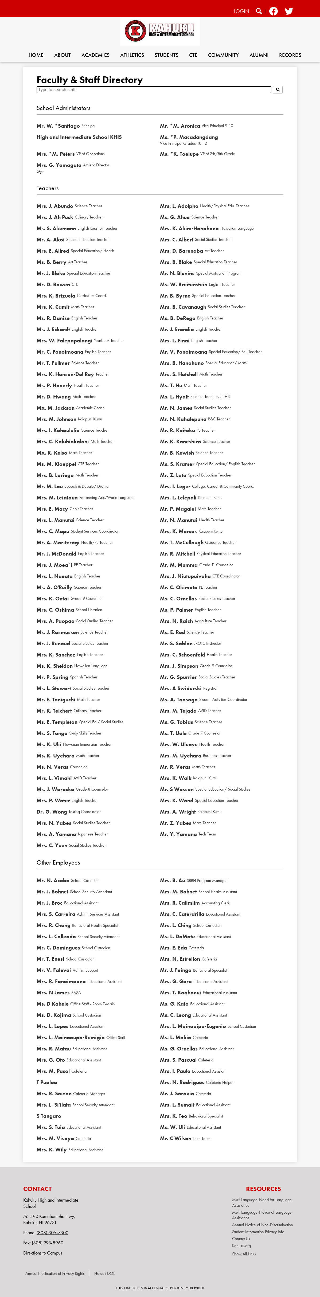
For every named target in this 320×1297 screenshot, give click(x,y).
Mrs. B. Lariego (55, 475)
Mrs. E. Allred (53, 250)
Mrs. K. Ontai (53, 598)
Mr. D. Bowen (53, 284)
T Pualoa (47, 1082)
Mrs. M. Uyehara (180, 755)
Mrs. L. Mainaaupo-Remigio (71, 1037)
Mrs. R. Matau (54, 1048)
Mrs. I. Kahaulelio (58, 430)
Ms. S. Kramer (177, 463)
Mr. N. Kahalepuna (183, 419)
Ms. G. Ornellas (179, 1048)
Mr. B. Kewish (177, 452)
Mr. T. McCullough (182, 542)
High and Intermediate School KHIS (79, 137)
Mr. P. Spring (52, 677)
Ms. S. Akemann (56, 228)
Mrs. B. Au (172, 880)
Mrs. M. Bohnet (178, 891)
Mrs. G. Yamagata (59, 165)
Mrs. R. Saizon (54, 1093)
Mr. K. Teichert (54, 710)
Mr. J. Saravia (177, 1093)
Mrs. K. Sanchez (56, 654)
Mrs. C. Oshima (55, 609)
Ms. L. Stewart (54, 688)
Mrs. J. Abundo (55, 205)
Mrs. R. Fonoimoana (61, 981)
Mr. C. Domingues (58, 947)
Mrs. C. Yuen (52, 845)
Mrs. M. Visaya (55, 1138)
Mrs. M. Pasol (53, 1071)
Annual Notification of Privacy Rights (55, 1273)
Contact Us (241, 1238)
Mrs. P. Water (53, 800)
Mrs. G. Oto (51, 1059)
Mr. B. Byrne (175, 295)
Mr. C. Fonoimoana (60, 351)
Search (259, 12)
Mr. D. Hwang (54, 396)
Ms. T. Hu (171, 385)
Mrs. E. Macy (52, 508)
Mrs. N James (53, 992)
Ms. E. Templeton (57, 721)
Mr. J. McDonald (56, 553)
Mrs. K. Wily (52, 1149)
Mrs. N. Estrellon (180, 958)
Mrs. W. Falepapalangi (64, 340)
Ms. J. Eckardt (53, 329)
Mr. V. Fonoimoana (183, 351)
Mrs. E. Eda (173, 947)
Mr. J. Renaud (53, 643)
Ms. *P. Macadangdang (189, 137)
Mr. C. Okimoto (178, 587)
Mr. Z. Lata (173, 475)
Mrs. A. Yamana (56, 834)
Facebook (273, 12)
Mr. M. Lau (50, 486)
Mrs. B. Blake (176, 262)
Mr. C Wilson (175, 1138)
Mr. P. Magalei (178, 508)
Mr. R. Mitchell (177, 553)
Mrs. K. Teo (173, 1115)
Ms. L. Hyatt (174, 396)
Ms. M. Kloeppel (56, 463)
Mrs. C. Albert (176, 239)
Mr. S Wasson (177, 789)
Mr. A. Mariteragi (58, 542)
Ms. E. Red (172, 632)
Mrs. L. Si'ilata (54, 1104)
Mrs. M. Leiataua (57, 497)
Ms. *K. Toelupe (179, 153)
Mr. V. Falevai (54, 970)
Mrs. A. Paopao (56, 621)
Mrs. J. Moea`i (54, 564)
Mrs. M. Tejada (178, 710)
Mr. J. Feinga (176, 970)
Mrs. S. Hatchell (179, 374)
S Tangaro (49, 1115)
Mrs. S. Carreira (56, 914)
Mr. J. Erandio (177, 329)
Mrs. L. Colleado (56, 936)
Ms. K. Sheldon (55, 665)
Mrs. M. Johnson (56, 419)
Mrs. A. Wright (178, 811)
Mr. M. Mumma (179, 564)
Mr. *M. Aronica (180, 125)
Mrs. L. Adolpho (179, 205)
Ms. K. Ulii (49, 744)
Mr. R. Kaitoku (177, 430)
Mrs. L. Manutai (56, 520)
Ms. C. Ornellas (178, 598)
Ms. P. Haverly (54, 385)
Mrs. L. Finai (175, 340)
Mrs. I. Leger (175, 486)
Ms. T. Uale (173, 733)
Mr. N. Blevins (177, 273)
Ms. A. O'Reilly (54, 587)
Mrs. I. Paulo (175, 1071)
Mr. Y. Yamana (178, 834)
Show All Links (244, 1254)
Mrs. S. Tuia (51, 1127)
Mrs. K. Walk (176, 778)
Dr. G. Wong (52, 811)
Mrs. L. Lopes (52, 1026)
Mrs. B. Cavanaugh (183, 306)
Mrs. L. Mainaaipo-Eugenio (193, 1026)
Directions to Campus (42, 1253)
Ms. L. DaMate (177, 936)
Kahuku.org (241, 1245)
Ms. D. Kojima (54, 1014)
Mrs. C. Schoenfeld (182, 654)
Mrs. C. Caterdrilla (182, 914)
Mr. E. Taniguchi (56, 699)
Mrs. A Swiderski (181, 688)
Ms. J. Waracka (55, 789)
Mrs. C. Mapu (53, 531)
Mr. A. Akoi (51, 239)
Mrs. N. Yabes (54, 822)
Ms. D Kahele (53, 1003)
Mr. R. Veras (175, 766)
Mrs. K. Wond (176, 800)
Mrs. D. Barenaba (181, 250)
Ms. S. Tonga (52, 733)
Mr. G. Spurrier (178, 677)
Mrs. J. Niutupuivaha (185, 576)
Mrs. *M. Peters (56, 153)
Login (241, 11)
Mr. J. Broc (50, 902)
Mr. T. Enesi (50, 958)
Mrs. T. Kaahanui (180, 992)
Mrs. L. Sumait (177, 1104)
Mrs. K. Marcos (178, 531)
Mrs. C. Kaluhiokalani (63, 441)
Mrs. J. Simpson (179, 665)
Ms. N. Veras (52, 766)
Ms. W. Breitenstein (183, 284)
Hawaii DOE (104, 1273)
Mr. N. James (176, 407)
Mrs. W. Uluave (179, 744)
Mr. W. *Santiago (58, 125)
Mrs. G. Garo (176, 981)
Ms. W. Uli (172, 1127)
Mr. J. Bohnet (52, 891)
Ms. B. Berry (52, 262)
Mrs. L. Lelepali (178, 497)
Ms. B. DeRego (178, 318)
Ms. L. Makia (175, 1037)
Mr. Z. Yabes (175, 822)
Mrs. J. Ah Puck (55, 217)
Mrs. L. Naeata (55, 576)
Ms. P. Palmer (176, 609)
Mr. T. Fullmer (53, 363)
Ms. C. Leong (175, 1014)
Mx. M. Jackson (56, 407)
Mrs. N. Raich (176, 621)
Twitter (288, 12)
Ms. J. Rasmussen (58, 632)
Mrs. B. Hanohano (182, 363)
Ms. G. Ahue (175, 217)
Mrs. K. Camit (53, 306)
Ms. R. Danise (53, 318)
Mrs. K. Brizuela (56, 295)
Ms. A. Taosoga (179, 699)
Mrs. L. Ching (176, 925)
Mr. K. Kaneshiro (180, 441)
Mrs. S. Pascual (178, 1059)
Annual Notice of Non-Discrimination (262, 1225)
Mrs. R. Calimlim (180, 902)
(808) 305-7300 (52, 1232)
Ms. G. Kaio (174, 1003)
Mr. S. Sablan (176, 643)
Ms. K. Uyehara (56, 755)
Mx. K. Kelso (52, 452)
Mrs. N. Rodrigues (182, 1082)
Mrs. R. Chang (54, 925)
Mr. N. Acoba (53, 880)
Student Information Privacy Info (258, 1232)
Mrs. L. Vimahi (54, 778)
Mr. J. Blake (51, 273)
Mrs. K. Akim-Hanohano (189, 228)
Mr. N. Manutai (178, 520)
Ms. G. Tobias (176, 721)
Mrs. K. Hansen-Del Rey (65, 374)
